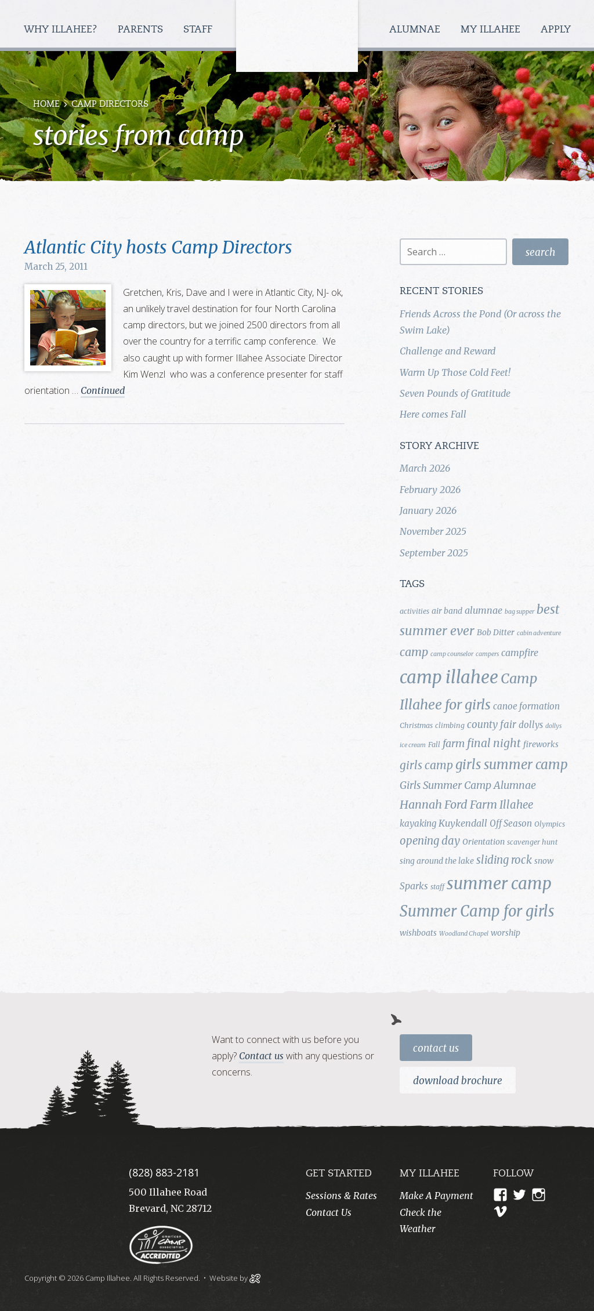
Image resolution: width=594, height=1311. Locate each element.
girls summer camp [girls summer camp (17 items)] (511, 764)
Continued (103, 390)
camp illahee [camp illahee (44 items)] (449, 677)
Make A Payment (436, 1195)
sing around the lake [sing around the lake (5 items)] (437, 861)
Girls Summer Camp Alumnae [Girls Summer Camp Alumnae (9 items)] (468, 785)
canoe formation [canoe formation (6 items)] (526, 706)
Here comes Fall (433, 414)
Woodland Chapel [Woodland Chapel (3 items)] (463, 933)
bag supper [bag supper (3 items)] (519, 611)
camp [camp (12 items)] (414, 652)
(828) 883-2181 (164, 1172)
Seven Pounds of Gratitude (455, 393)
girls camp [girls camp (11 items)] (426, 765)
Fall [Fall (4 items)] (434, 744)
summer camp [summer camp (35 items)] (499, 884)
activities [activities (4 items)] (414, 611)
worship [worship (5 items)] (505, 933)
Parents (142, 30)
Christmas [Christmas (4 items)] (416, 725)
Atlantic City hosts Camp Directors (158, 247)
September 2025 (434, 553)
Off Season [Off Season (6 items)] (511, 823)
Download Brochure (457, 1080)
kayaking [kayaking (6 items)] (418, 823)
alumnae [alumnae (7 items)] (483, 610)
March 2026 (425, 468)
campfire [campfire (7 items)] (519, 652)
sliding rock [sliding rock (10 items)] (504, 860)
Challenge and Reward (447, 351)
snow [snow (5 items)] (543, 861)
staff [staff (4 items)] (437, 886)
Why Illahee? (62, 30)
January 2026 (428, 510)
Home (46, 104)
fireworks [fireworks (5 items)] (541, 744)
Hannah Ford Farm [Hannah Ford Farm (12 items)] (448, 805)
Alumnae (416, 30)
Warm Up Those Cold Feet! (455, 372)
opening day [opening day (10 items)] (430, 841)
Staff (199, 30)
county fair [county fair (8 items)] (491, 724)
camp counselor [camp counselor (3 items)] (451, 654)
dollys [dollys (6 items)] (531, 724)
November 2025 (433, 531)
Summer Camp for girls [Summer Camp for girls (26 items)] (477, 911)
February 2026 (430, 489)
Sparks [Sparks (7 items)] (414, 886)
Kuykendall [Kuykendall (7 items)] (463, 823)
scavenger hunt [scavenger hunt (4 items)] (532, 842)
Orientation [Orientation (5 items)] (483, 841)
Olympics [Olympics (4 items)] (549, 824)
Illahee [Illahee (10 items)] (516, 805)
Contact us (261, 1056)
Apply (556, 30)
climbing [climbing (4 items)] (450, 725)
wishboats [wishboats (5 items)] (418, 933)
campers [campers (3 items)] (487, 654)
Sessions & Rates (341, 1195)
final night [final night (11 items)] (494, 743)
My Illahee (492, 30)
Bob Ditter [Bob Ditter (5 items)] (496, 632)
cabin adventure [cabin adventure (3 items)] (539, 633)
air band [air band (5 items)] (447, 611)
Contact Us (436, 1048)
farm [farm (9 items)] (454, 743)
